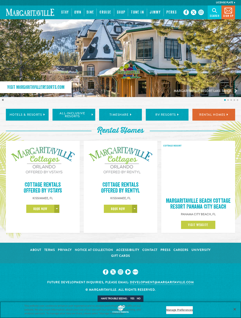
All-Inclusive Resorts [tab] (76, 115)
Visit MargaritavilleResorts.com (35, 87)
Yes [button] (132, 298)
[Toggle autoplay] (3, 100)
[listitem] (225, 100)
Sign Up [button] (228, 12)
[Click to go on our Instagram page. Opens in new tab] (201, 12)
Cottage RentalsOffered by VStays (43, 204)
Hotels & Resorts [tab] (27, 114)
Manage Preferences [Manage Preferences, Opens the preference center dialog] (179, 310)
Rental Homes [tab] (213, 114)
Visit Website (198, 225)
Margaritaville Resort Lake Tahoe (203, 91)
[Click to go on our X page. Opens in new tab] (193, 12)
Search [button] (214, 12)
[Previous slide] (3, 58)
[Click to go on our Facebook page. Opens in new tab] (186, 12)
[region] (120, 310)
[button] (65, 12)
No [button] (138, 298)
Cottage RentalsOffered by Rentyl (120, 204)
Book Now (40, 225)
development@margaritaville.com (162, 282)
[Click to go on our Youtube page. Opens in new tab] (128, 272)
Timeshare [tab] (121, 114)
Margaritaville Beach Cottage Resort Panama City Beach (198, 204)
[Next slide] (237, 58)
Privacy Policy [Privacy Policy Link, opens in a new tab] (134, 313)
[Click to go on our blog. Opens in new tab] (135, 272)
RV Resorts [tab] (167, 114)
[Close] (234, 309)
